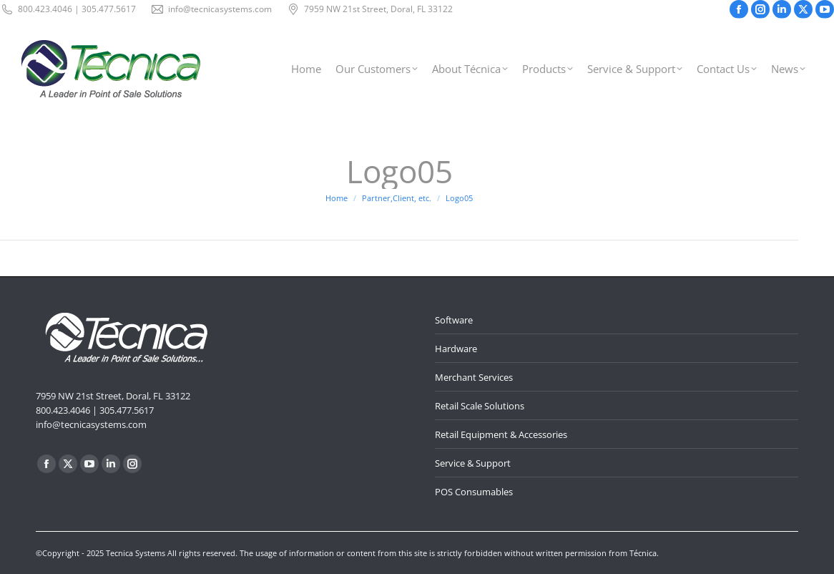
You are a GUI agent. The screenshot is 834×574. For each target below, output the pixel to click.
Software (454, 319)
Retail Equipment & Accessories (501, 434)
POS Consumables (474, 491)
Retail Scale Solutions (479, 405)
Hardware (456, 348)
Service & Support (473, 463)
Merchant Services (474, 377)
